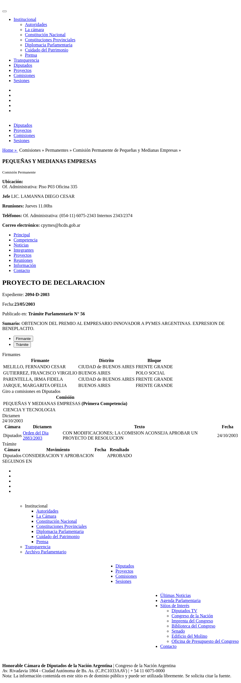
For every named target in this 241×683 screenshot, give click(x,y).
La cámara (34, 29)
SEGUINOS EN (17, 461)
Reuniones (23, 260)
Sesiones (21, 80)
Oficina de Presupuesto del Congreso (205, 641)
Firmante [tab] (23, 339)
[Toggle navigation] (4, 11)
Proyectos (22, 70)
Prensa (31, 55)
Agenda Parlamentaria (180, 600)
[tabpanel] (120, 370)
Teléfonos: (12, 215)
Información (25, 265)
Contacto (22, 270)
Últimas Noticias (175, 595)
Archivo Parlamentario (45, 551)
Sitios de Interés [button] (174, 605)
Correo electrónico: (21, 225)
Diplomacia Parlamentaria (48, 44)
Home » (10, 150)
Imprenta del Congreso (192, 620)
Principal (22, 234)
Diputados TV (184, 610)
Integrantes (24, 250)
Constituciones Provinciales (50, 39)
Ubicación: (12, 181)
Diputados (23, 65)
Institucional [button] (25, 19)
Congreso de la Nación (192, 615)
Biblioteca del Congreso (194, 626)
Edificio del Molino (189, 636)
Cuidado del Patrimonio (46, 50)
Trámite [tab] (22, 344)
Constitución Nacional (45, 34)
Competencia (25, 239)
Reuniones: (13, 206)
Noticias (21, 245)
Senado (178, 631)
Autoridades (36, 24)
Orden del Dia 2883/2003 (36, 435)
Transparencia (26, 60)
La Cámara (46, 516)
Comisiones (24, 75)
